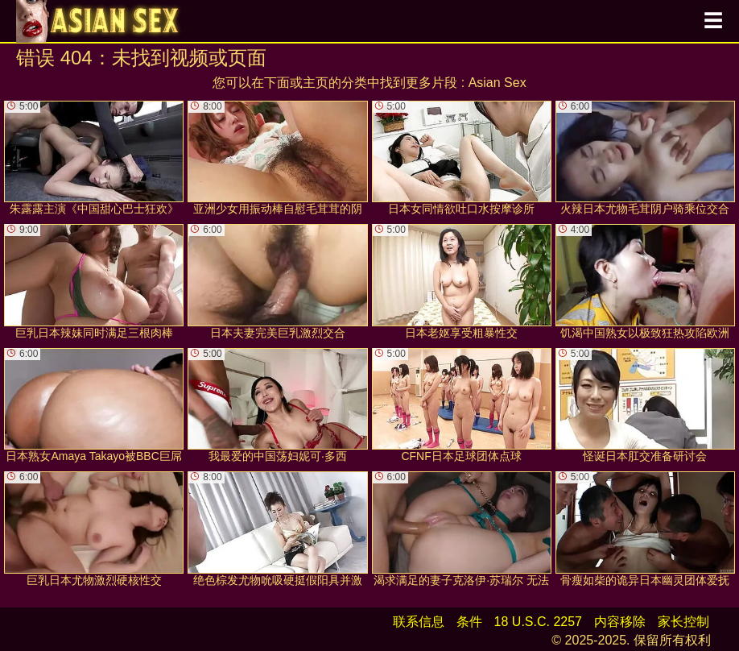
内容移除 (620, 621)
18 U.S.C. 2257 (538, 621)
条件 (469, 621)
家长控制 (683, 621)
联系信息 (418, 621)
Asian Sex (497, 82)
